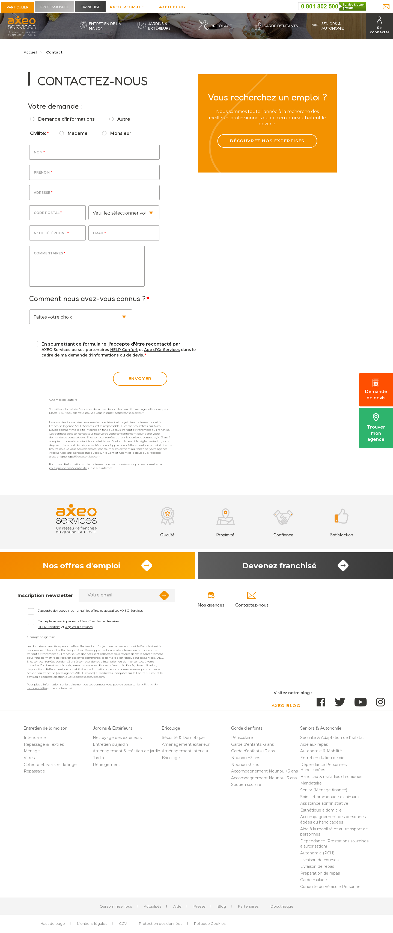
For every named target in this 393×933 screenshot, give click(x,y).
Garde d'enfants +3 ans (253, 750)
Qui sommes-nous (116, 906)
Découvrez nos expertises (267, 140)
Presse (199, 906)
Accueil (30, 52)
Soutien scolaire (246, 784)
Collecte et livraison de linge (50, 764)
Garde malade (313, 879)
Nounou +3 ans (245, 757)
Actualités (152, 906)
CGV (123, 923)
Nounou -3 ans (245, 764)
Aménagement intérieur (185, 750)
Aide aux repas (314, 744)
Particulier (17, 7)
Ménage (32, 750)
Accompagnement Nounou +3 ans (264, 771)
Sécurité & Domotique (183, 737)
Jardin (98, 757)
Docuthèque (281, 906)
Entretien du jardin (110, 744)
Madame (78, 133)
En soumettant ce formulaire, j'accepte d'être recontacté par (110, 344)
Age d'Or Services (162, 349)
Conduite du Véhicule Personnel (330, 886)
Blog (222, 906)
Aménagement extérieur (186, 744)
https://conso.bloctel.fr (129, 413)
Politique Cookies (209, 923)
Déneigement (106, 764)
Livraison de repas (317, 866)
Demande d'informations (66, 119)
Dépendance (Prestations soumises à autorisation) (334, 844)
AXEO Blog (172, 7)
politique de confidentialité (68, 468)
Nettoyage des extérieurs (117, 737)
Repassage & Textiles (44, 744)
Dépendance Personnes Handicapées (323, 767)
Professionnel (54, 7)
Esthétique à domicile (321, 810)
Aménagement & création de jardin (126, 750)
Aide (177, 906)
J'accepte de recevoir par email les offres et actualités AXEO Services (90, 610)
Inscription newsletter (45, 595)
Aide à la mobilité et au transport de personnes (334, 832)
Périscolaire (242, 737)
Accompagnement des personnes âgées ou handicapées (333, 819)
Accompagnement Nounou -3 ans (264, 777)
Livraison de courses (319, 859)
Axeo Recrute (126, 7)
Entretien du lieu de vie (322, 757)
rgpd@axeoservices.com (84, 456)
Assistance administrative (324, 803)
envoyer (140, 378)
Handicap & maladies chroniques (331, 776)
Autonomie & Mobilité (321, 750)
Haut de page (52, 923)
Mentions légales (92, 923)
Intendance (35, 737)
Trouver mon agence (376, 427)
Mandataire (311, 783)
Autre (123, 119)
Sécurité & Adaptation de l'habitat (332, 737)
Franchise (90, 7)
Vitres (29, 757)
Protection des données (160, 923)
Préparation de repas (320, 873)
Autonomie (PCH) (317, 853)
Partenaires (248, 906)
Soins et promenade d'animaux (329, 796)
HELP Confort (124, 349)
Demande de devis (376, 389)
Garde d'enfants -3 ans (252, 744)
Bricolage (171, 757)
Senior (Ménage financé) (323, 790)
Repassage (34, 771)
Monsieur (120, 133)
